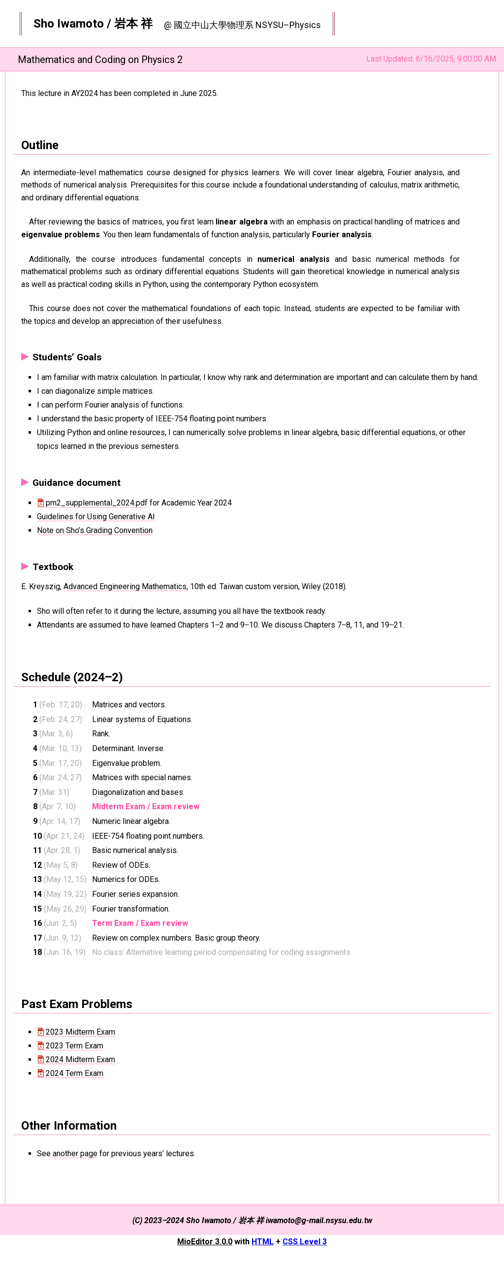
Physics (305, 25)
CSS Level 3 (305, 1241)
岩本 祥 (133, 24)
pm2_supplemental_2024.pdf (97, 502)
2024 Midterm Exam (80, 1059)
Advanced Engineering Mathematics (125, 586)
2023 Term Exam (74, 1045)
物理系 (240, 25)
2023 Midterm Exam (80, 1032)
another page (75, 1153)
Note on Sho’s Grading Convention (95, 530)
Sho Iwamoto (68, 24)
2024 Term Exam (74, 1073)
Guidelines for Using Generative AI (96, 516)
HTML (263, 1241)
